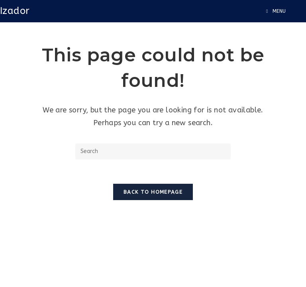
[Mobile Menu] (276, 11)
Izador (14, 10)
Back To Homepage (153, 192)
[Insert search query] (153, 151)
